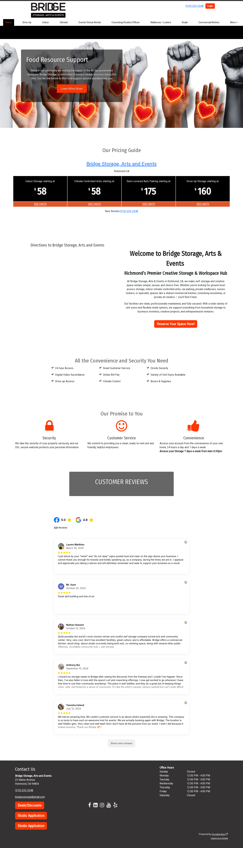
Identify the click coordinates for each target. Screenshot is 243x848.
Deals (185, 22)
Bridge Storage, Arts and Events (121, 164)
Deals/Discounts (30, 805)
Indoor (45, 22)
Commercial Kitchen (209, 22)
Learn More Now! (72, 88)
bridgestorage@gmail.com (30, 796)
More (233, 22)
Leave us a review (219, 838)
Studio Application (31, 816)
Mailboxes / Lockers (161, 22)
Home (8, 22)
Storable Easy (219, 834)
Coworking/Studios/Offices (125, 22)
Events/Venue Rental (90, 22)
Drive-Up (26, 22)
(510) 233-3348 (195, 6)
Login (210, 6)
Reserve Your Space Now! (176, 324)
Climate (64, 22)
